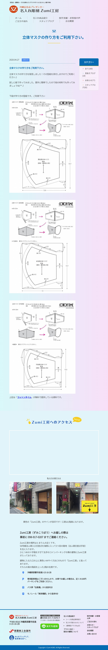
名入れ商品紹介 (69, 616)
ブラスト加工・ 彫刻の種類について (71, 630)
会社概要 (90, 630)
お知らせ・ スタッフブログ (92, 626)
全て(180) (89, 68)
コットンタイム (24, 397)
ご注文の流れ (92, 621)
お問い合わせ (92, 634)
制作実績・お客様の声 (93, 617)
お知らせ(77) (90, 80)
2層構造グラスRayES (73, 626)
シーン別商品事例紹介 (73, 619)
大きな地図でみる (54, 478)
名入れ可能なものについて (75, 622)
